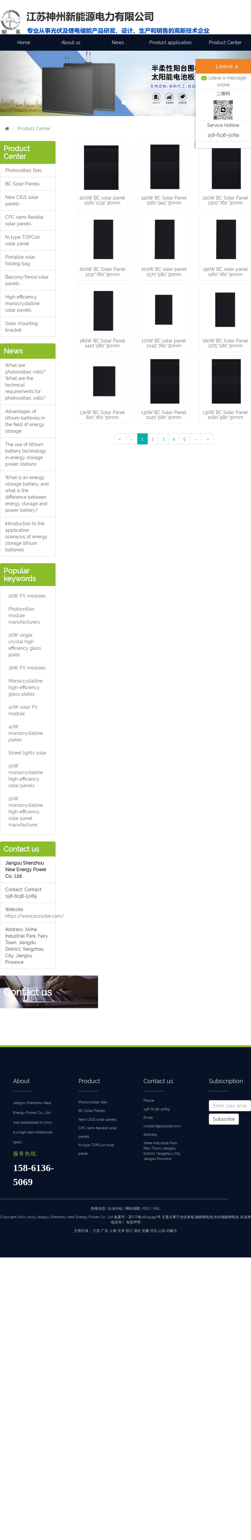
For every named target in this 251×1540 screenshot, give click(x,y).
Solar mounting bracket (21, 327)
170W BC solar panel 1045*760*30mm (164, 343)
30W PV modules (27, 667)
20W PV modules (27, 595)
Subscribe (224, 1119)
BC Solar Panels (22, 183)
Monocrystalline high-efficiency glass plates (25, 687)
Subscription (226, 1081)
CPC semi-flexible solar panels (24, 220)
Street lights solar (27, 752)
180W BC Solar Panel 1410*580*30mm (102, 343)
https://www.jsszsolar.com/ (34, 916)
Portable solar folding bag (20, 260)
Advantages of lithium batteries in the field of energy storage (25, 421)
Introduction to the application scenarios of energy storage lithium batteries (26, 536)
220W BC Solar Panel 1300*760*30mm (225, 200)
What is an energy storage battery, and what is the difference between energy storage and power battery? (27, 494)
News (118, 42)
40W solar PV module (23, 710)
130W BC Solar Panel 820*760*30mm (102, 415)
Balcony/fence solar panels (27, 280)
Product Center (225, 42)
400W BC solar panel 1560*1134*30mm (102, 200)
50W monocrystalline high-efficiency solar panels (25, 775)
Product (89, 1081)
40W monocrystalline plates (25, 733)
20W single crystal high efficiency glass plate (24, 644)
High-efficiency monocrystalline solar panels (22, 303)
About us (70, 42)
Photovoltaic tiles (23, 170)
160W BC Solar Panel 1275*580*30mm (225, 343)
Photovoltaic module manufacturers (24, 615)
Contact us (158, 1081)
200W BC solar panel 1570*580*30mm (164, 272)
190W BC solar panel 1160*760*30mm (225, 272)
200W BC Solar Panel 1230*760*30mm (102, 272)
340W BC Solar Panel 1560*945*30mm (164, 200)
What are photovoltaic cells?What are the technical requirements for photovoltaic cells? (25, 382)
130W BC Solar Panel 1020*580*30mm (163, 415)
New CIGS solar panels (22, 200)
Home (23, 42)
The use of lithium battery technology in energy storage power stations (25, 454)
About (21, 1081)
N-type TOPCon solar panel (22, 240)
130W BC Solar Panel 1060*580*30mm (225, 415)
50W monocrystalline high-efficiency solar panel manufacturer (25, 811)
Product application (170, 42)
